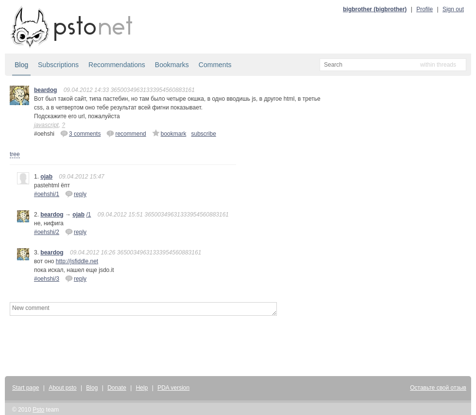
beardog (45, 90)
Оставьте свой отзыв (438, 387)
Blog (21, 65)
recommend (126, 133)
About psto (62, 387)
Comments (215, 65)
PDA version (173, 387)
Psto (38, 409)
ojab (46, 176)
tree (15, 154)
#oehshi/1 (46, 194)
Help (142, 387)
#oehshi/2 (46, 232)
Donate (116, 387)
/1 (88, 214)
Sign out (453, 9)
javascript (46, 125)
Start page (25, 387)
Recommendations (116, 65)
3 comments (80, 133)
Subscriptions (58, 65)
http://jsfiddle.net (77, 261)
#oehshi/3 (46, 278)
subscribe (203, 133)
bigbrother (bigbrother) (375, 9)
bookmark (169, 133)
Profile (424, 9)
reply (75, 194)
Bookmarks (172, 65)
